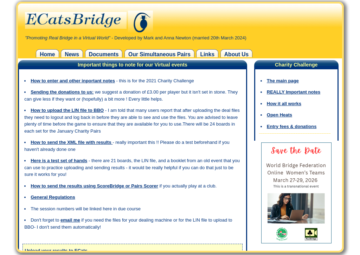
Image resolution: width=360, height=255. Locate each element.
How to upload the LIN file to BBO (67, 110)
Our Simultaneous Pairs (159, 54)
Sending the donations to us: (62, 92)
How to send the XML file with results (71, 142)
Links (207, 54)
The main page (283, 80)
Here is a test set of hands (59, 160)
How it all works (284, 103)
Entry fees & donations (292, 126)
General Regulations (53, 197)
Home (47, 54)
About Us (236, 54)
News (72, 54)
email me (70, 220)
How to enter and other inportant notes (73, 80)
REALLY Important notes (293, 92)
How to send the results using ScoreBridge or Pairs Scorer (94, 186)
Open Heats (279, 114)
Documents (104, 54)
